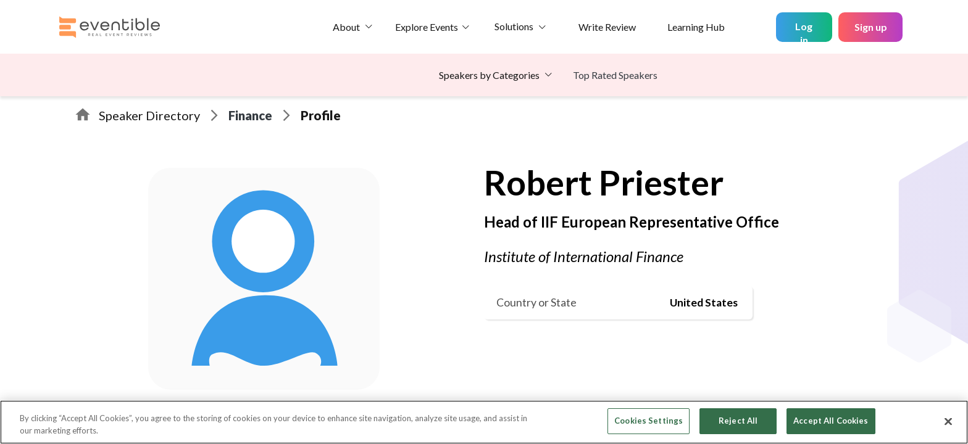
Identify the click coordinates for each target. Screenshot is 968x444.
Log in (803, 31)
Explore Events (426, 27)
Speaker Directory (149, 115)
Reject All (738, 421)
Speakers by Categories (489, 75)
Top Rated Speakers (615, 75)
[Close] (948, 421)
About (346, 27)
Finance (250, 115)
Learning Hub (696, 27)
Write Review (607, 27)
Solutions (513, 26)
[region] (484, 422)
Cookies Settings (648, 421)
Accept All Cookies (830, 421)
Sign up (870, 27)
